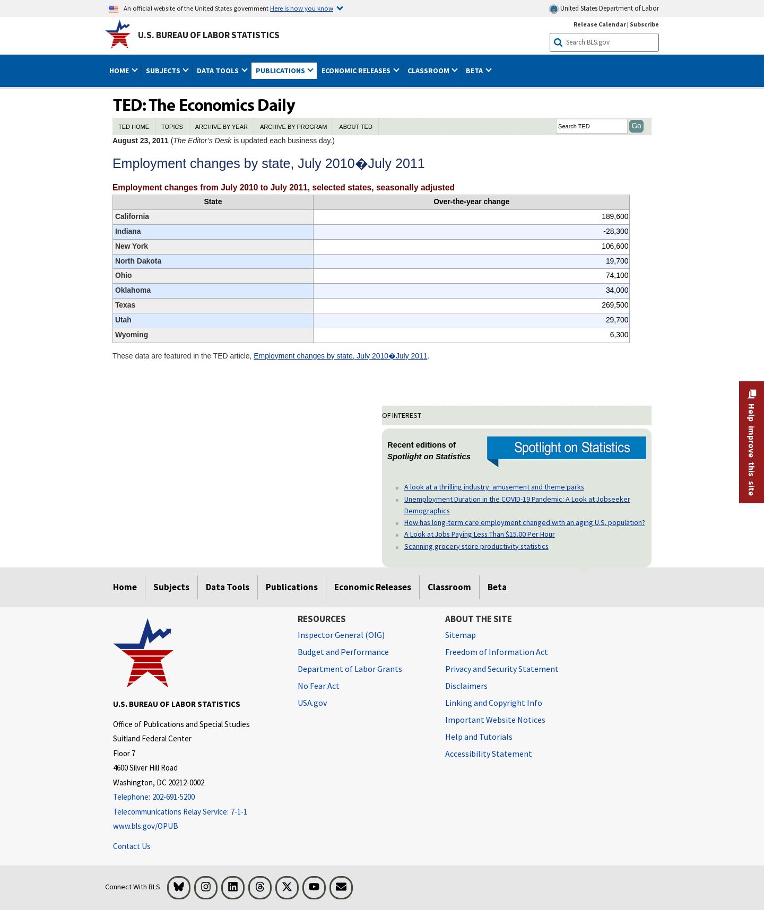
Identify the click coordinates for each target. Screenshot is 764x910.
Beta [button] (475, 70)
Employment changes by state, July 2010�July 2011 (340, 356)
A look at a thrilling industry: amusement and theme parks (494, 487)
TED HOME (133, 127)
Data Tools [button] (218, 70)
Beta (497, 587)
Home (125, 587)
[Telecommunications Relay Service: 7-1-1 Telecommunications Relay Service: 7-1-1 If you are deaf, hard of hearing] (197, 812)
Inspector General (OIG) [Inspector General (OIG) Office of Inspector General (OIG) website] (341, 634)
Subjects (171, 587)
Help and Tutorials (479, 736)
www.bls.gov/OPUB (145, 826)
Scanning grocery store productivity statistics (476, 546)
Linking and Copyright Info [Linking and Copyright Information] (493, 702)
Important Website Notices (495, 719)
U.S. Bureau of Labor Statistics (209, 35)
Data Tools (227, 587)
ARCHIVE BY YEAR (221, 127)
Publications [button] (281, 70)
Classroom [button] (429, 70)
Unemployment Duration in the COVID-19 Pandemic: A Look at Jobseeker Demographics (517, 504)
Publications (292, 587)
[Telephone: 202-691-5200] (197, 797)
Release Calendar (600, 24)
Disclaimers (466, 685)
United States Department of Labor (604, 9)
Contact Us (132, 846)
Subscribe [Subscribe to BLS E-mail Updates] (644, 24)
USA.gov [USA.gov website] (312, 702)
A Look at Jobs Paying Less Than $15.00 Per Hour (479, 534)
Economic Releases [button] (357, 70)
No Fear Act (319, 685)
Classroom (449, 587)
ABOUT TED (355, 127)
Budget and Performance (343, 651)
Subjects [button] (164, 70)
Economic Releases (372, 587)
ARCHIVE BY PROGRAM (293, 127)
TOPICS (172, 127)
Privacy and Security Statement (502, 668)
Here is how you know (301, 8)
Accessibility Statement (488, 753)
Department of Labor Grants (350, 668)
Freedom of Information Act (496, 651)
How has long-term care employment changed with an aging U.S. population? (524, 522)
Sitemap (460, 634)
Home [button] (120, 70)
